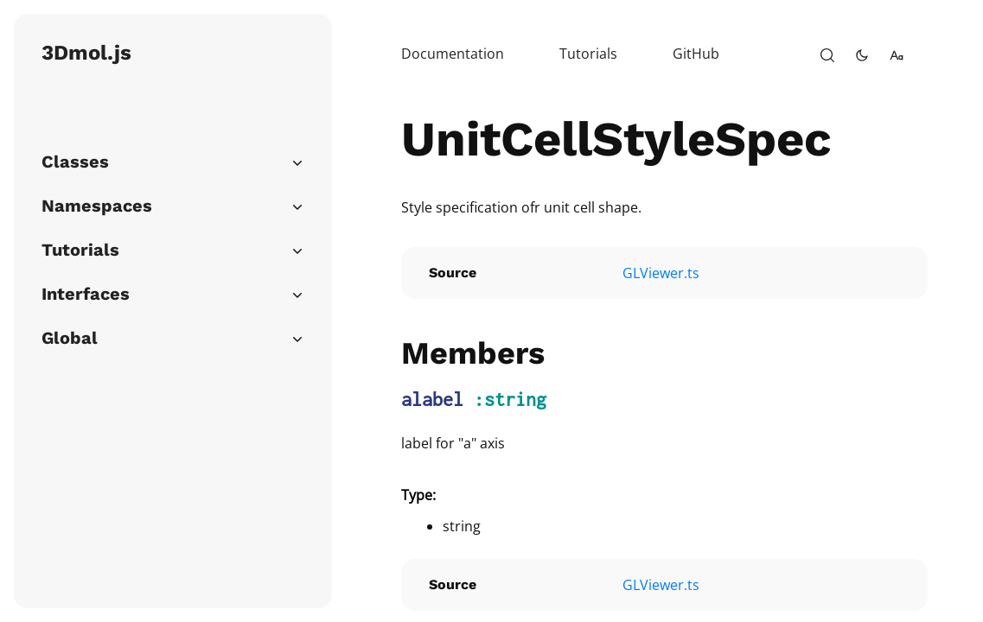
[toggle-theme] (862, 55)
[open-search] (827, 55)
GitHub (696, 53)
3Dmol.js (86, 53)
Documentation (452, 53)
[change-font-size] (896, 55)
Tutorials (588, 53)
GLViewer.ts (660, 272)
